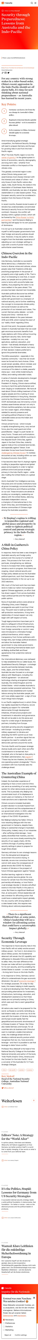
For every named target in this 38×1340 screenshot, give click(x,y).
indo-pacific (12, 1070)
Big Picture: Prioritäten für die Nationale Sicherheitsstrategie (18, 68)
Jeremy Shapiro (14, 1160)
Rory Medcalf (15, 11)
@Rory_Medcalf (8, 1088)
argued (28, 757)
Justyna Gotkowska (15, 1217)
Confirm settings (21, 1335)
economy (29, 1070)
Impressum (21, 1316)
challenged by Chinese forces (13, 453)
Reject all (8, 1335)
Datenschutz (8, 1316)
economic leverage (26, 981)
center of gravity (8, 157)
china (4, 1070)
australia (21, 1070)
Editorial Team (14, 1106)
